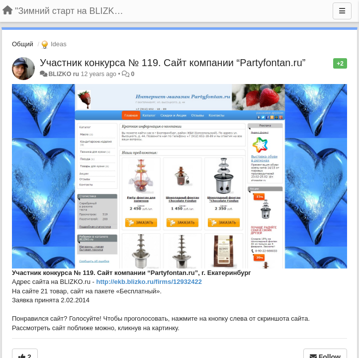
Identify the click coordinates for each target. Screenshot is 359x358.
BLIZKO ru (64, 74)
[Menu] (342, 10)
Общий (22, 44)
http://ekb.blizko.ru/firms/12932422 (148, 281)
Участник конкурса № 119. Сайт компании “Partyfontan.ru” (173, 62)
